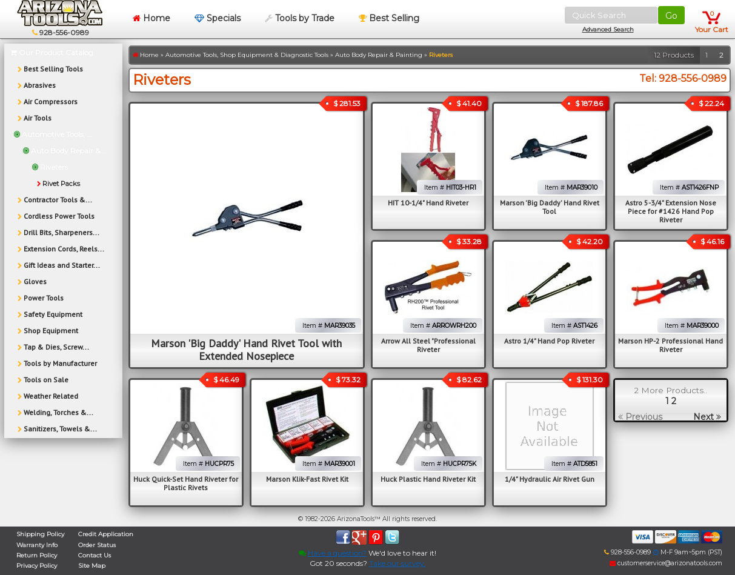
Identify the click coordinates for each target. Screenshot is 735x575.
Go (671, 15)
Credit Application (105, 534)
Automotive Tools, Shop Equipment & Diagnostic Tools (246, 55)
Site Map (91, 566)
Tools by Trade (299, 18)
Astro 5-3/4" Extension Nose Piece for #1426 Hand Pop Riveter (670, 211)
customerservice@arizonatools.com (666, 563)
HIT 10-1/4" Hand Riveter (428, 202)
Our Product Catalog (51, 52)
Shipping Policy (40, 534)
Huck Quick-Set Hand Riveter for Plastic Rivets (185, 483)
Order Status (97, 545)
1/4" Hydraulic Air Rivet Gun (549, 479)
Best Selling (389, 18)
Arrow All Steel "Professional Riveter (428, 345)
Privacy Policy (36, 566)
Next (707, 416)
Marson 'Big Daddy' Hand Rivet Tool (549, 207)
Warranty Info (37, 545)
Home (151, 18)
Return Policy (36, 555)
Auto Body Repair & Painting (378, 55)
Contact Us (94, 555)
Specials (218, 18)
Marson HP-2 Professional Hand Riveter (670, 345)
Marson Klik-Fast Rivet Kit (307, 479)
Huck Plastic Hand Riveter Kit (428, 479)
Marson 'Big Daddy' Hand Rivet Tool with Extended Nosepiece (246, 349)
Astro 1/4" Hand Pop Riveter (549, 340)
